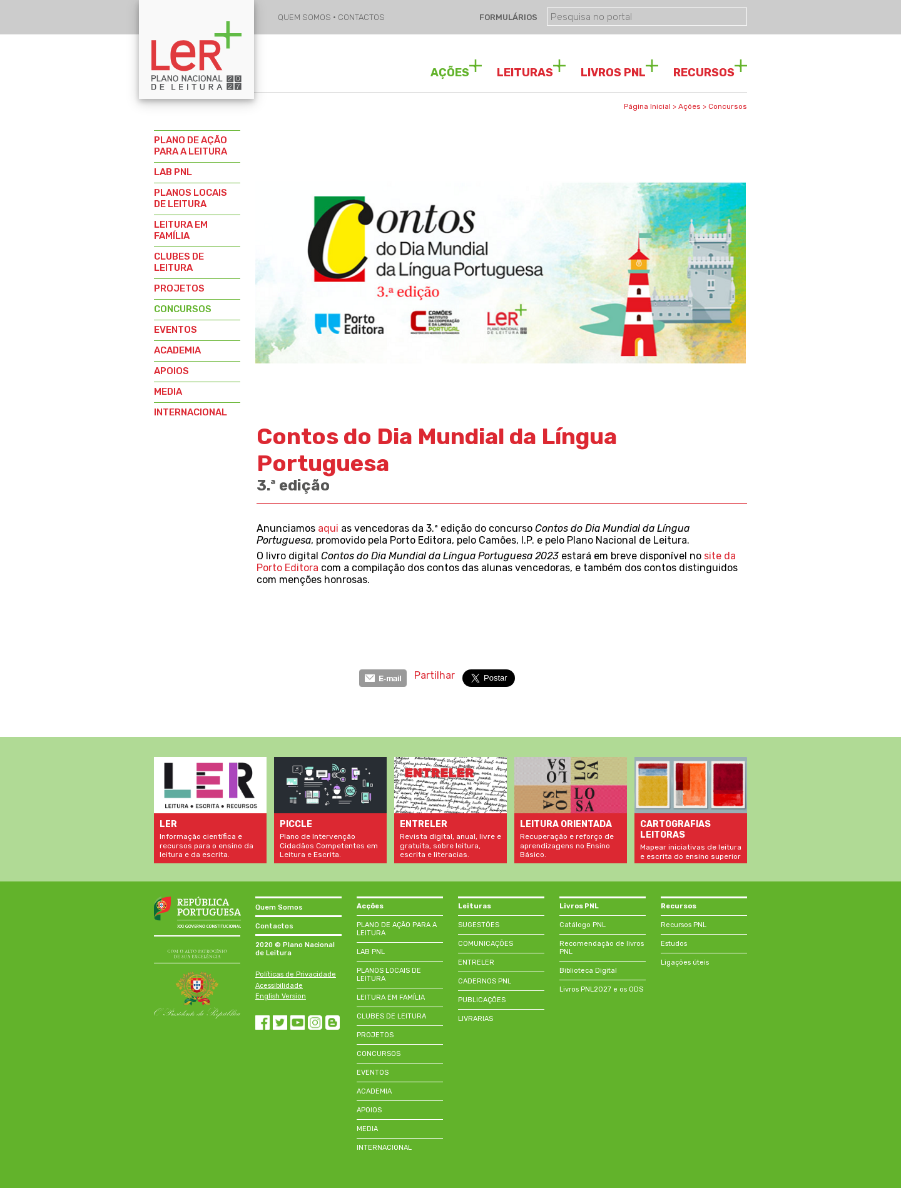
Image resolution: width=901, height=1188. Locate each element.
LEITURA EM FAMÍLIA (181, 230)
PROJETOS (179, 288)
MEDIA (168, 391)
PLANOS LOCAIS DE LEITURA (190, 198)
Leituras (474, 906)
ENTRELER (476, 962)
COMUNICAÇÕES (485, 944)
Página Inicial (647, 106)
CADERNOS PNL (484, 981)
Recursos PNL (683, 925)
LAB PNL (173, 172)
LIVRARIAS (475, 1019)
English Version (280, 996)
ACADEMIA (177, 350)
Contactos (274, 926)
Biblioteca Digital (588, 971)
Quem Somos (279, 907)
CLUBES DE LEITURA (179, 262)
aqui (328, 528)
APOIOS (171, 371)
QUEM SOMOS (305, 17)
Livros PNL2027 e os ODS (601, 989)
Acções (370, 906)
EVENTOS (175, 329)
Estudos (674, 944)
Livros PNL (579, 906)
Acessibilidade (279, 986)
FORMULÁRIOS (507, 17)
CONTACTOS (361, 17)
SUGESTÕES (478, 925)
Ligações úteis (685, 962)
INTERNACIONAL (190, 412)
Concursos (727, 106)
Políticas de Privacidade (295, 974)
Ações (689, 106)
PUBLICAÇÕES (482, 1000)
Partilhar (434, 675)
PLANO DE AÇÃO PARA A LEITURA (190, 146)
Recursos (678, 906)
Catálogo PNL (582, 925)
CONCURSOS (182, 309)
